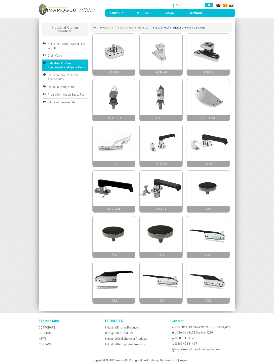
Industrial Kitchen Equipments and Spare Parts (63, 65)
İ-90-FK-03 (161, 72)
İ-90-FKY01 (208, 118)
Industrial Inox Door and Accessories (60, 77)
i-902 (114, 300)
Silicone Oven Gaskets (59, 102)
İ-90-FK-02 (161, 163)
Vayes (183, 360)
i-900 (208, 300)
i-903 (208, 255)
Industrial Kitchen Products (132, 27)
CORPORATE (118, 13)
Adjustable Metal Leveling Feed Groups (63, 46)
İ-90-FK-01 (113, 209)
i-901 (161, 300)
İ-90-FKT (161, 209)
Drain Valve (52, 55)
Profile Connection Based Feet (63, 94)
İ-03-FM (114, 72)
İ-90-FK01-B (161, 118)
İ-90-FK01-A (114, 118)
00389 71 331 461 (184, 338)
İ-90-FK (208, 163)
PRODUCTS (144, 13)
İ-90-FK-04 (208, 72)
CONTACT (196, 13)
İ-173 (114, 163)
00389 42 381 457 (184, 343)
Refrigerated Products (119, 333)
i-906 (208, 209)
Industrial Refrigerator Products (125, 344)
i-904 (161, 255)
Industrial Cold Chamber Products (126, 338)
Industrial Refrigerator (58, 87)
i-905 (114, 255)
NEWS (170, 13)
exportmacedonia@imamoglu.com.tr (196, 349)
